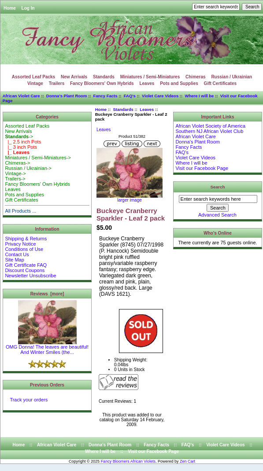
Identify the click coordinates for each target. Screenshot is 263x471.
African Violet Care (21, 95)
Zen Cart (187, 461)
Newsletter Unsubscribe (30, 275)
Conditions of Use (24, 249)
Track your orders (29, 399)
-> (19, 136)
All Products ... (20, 210)
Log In (28, 8)
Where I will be (199, 95)
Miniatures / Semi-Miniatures (150, 76)
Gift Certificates (220, 83)
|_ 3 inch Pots (21, 147)
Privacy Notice (20, 244)
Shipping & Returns (26, 238)
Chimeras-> (17, 163)
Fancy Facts (105, 95)
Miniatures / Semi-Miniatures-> (37, 157)
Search (218, 186)
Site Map (14, 259)
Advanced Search (217, 214)
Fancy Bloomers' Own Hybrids (102, 83)
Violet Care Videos (160, 95)
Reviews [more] (47, 293)
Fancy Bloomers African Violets (128, 461)
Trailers (57, 83)
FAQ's (130, 95)
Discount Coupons (24, 270)
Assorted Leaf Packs (33, 76)
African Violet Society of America (210, 126)
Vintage (35, 83)
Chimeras (195, 76)
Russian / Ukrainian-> (28, 168)
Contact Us (17, 254)
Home (10, 8)
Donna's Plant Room (66, 95)
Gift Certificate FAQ (26, 265)
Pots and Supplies (179, 83)
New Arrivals (74, 76)
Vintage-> (15, 173)
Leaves (146, 83)
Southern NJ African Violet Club (209, 131)
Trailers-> (15, 178)
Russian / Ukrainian (231, 76)
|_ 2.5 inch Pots (23, 141)
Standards (123, 109)
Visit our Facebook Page (201, 168)
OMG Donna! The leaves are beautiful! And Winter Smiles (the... (47, 347)
